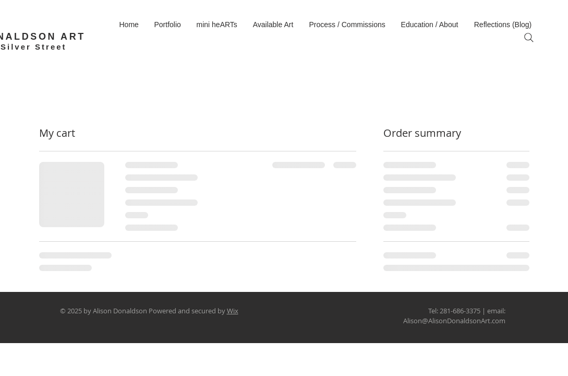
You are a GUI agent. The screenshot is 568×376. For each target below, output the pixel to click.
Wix (232, 310)
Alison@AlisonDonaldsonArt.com (454, 320)
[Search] (529, 38)
